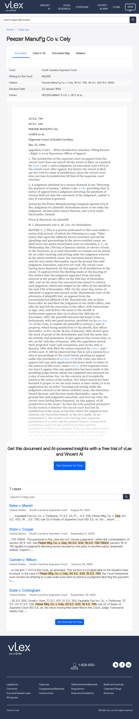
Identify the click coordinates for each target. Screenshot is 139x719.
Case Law (44, 684)
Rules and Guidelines (82, 693)
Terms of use (13, 710)
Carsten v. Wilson (23, 560)
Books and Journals (114, 684)
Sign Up (130, 7)
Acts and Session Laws (18, 693)
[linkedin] (128, 665)
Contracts (12, 688)
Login (116, 7)
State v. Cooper (21, 529)
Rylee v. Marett (21, 506)
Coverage (82, 7)
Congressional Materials (51, 688)
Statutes (108, 693)
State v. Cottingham (24, 590)
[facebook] (122, 665)
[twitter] (115, 665)
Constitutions (46, 693)
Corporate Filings (112, 688)
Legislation (12, 684)
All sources (12, 697)
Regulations (77, 688)
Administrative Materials (84, 684)
